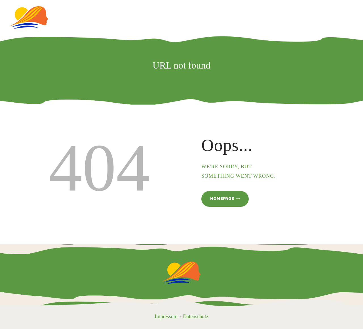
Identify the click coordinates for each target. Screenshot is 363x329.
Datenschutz (195, 316)
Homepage (222, 198)
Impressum (166, 316)
